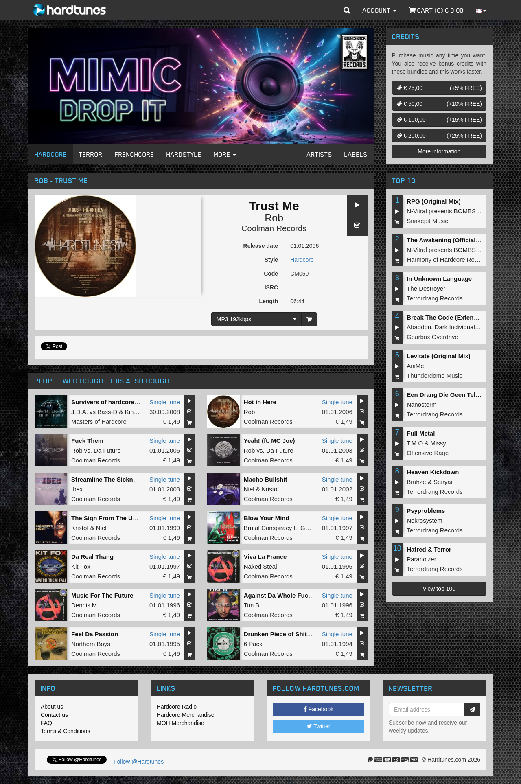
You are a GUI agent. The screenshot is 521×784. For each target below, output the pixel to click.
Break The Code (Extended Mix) (452, 317)
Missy (438, 443)
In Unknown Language (439, 278)
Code (271, 273)
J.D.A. (79, 411)
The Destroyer (426, 288)
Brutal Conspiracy (268, 527)
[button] (347, 10)
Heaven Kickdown (433, 472)
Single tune (164, 402)
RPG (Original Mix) (434, 201)
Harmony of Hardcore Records (448, 259)
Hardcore (51, 154)
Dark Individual (455, 327)
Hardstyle (183, 154)
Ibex (77, 489)
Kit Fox (80, 566)
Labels (356, 154)
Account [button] (379, 10)
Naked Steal (260, 566)
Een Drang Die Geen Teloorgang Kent (461, 394)
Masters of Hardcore (99, 421)
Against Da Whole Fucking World (292, 595)
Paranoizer (421, 559)
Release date (260, 246)
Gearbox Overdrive (432, 336)
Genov (309, 527)
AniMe (415, 365)
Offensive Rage (428, 452)
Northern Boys (90, 643)
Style (271, 259)
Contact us (54, 715)
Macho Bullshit (265, 479)
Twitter (319, 726)
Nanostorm (421, 404)
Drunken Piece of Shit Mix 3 (284, 634)
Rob (274, 217)
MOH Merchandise (180, 723)
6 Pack (253, 643)
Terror (91, 154)
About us (52, 706)
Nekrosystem (424, 520)
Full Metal (421, 433)
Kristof (270, 489)
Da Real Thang (92, 556)
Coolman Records (273, 228)
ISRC (271, 287)
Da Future (107, 450)
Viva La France (265, 556)
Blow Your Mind (266, 518)
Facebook (318, 709)
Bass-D (107, 411)
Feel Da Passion (94, 634)
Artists (319, 154)
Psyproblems (426, 510)
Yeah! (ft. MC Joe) (269, 440)
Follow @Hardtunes (139, 761)
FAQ (46, 723)
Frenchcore (134, 154)
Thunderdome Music (434, 375)
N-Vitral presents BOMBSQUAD (450, 211)
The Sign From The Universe (112, 518)
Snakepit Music (427, 220)
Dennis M (84, 605)
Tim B (252, 605)
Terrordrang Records (435, 298)
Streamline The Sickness (107, 479)
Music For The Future (102, 595)
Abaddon (419, 327)
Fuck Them (87, 440)
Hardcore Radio (177, 706)
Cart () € (436, 10)
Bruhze (416, 481)
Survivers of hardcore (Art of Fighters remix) (135, 402)
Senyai (442, 481)
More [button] (225, 154)
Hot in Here (260, 402)
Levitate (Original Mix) (439, 356)
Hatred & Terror (429, 549)
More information (439, 151)
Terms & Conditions (65, 731)
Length (268, 301)
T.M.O (415, 443)
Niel (249, 489)
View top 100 (438, 588)
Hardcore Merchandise (186, 715)
